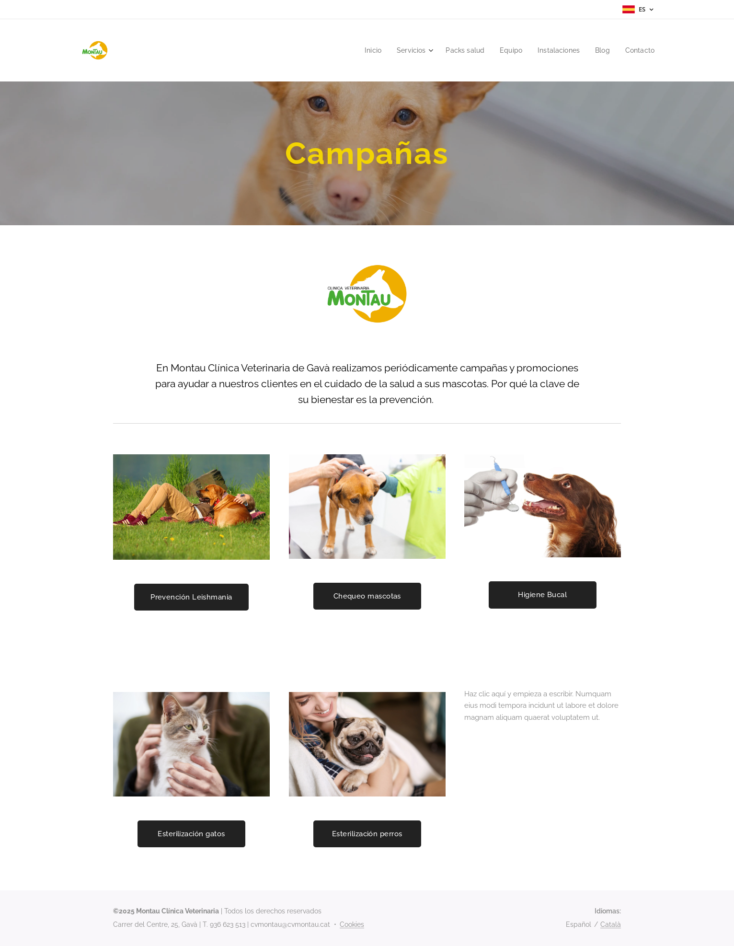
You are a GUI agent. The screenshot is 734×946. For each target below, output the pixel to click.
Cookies (352, 924)
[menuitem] (361, 50)
